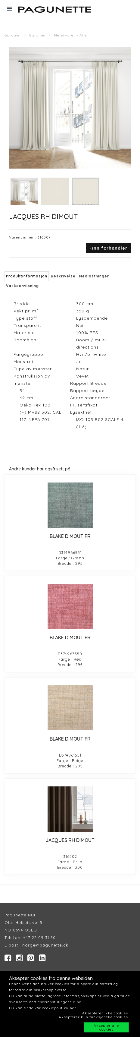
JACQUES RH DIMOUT (70, 840)
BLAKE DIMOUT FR (70, 536)
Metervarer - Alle (70, 35)
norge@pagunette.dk (45, 945)
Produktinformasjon (26, 276)
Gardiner (13, 35)
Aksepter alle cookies (106, 1027)
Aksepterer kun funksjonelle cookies (93, 1017)
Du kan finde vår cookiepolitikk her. (43, 1008)
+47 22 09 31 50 (39, 937)
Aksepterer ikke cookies (105, 1013)
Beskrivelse (63, 276)
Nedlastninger (94, 276)
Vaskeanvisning (22, 285)
